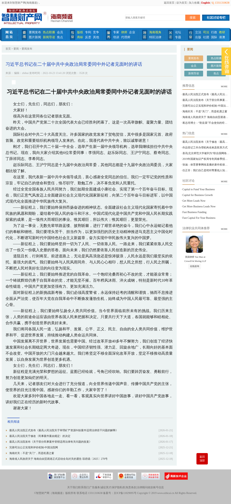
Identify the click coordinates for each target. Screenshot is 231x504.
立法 (198, 32)
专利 (88, 32)
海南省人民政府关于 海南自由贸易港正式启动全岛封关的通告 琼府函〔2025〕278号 (58, 458)
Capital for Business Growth (197, 195)
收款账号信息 (156, 487)
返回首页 (169, 2)
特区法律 (155, 37)
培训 (116, 37)
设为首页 (181, 2)
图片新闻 (35, 37)
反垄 (88, 37)
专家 (116, 32)
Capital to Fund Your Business (198, 189)
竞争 (96, 32)
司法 (206, 32)
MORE (224, 86)
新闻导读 (49, 37)
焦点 (60, 37)
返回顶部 (202, 458)
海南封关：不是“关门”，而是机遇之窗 (31, 453)
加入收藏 (194, 2)
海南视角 (155, 32)
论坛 (178, 32)
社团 (206, 37)
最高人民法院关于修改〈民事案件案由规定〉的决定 (39, 436)
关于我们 (72, 487)
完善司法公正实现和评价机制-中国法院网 (33, 447)
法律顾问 (142, 487)
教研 (222, 32)
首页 (8, 48)
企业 (132, 32)
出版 (198, 37)
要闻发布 (35, 32)
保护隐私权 (118, 487)
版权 (80, 32)
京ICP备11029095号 (125, 493)
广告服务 (94, 487)
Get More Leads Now (194, 200)
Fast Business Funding (194, 212)
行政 (214, 32)
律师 (124, 32)
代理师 (125, 37)
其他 (96, 37)
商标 (80, 37)
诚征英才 (106, 487)
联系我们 (83, 487)
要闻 (16, 48)
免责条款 (131, 487)
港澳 (222, 37)
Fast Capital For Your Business (198, 217)
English (205, 2)
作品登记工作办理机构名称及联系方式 (205, 147)
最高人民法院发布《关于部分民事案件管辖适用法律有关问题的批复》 (50, 441)
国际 (214, 37)
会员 (60, 32)
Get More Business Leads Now (199, 206)
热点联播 (49, 32)
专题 (178, 37)
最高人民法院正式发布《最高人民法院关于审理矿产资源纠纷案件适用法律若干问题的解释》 (63, 430)
